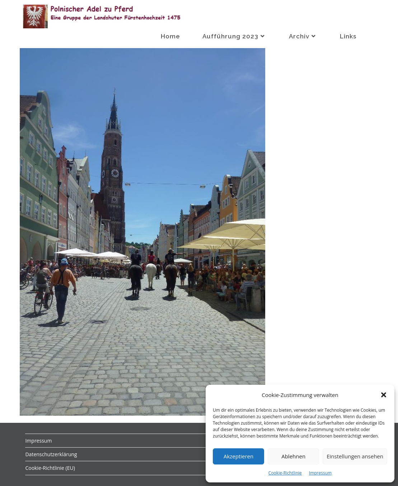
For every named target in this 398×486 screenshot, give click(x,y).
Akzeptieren (238, 456)
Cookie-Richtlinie (285, 473)
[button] (383, 394)
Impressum (320, 473)
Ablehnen (293, 456)
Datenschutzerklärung (51, 454)
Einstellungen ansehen (355, 456)
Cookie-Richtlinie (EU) (50, 467)
